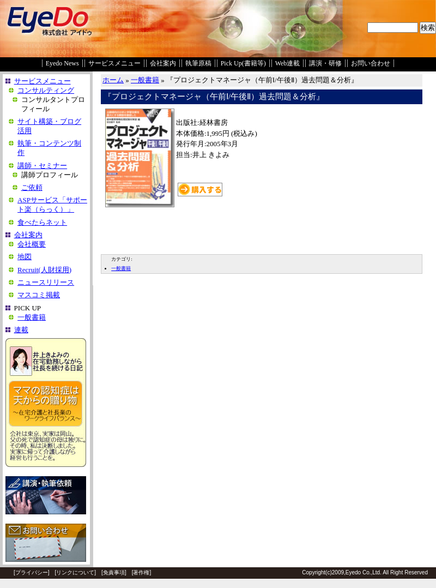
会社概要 (31, 244)
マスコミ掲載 (38, 295)
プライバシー (31, 572)
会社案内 (163, 63)
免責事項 (114, 572)
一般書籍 (31, 317)
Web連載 (287, 63)
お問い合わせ (370, 63)
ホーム (113, 80)
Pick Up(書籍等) (243, 63)
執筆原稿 (198, 63)
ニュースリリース (45, 282)
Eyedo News (62, 63)
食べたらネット (42, 222)
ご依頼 (32, 187)
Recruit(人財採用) (44, 270)
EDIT (107, 245)
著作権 (141, 572)
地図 (24, 257)
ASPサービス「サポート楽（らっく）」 (52, 204)
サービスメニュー (114, 63)
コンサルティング (45, 90)
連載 (21, 330)
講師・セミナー (42, 165)
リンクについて (75, 572)
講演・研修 (325, 63)
